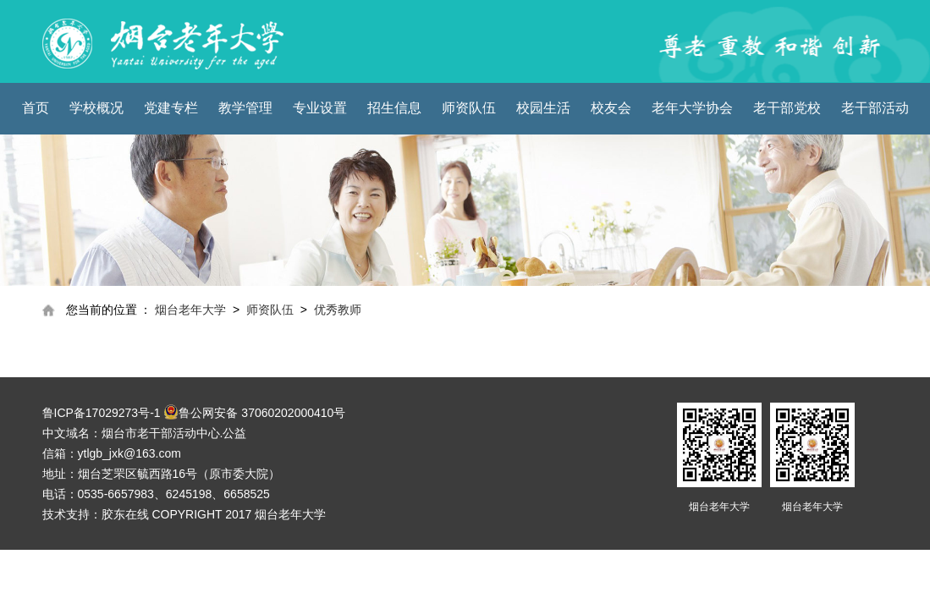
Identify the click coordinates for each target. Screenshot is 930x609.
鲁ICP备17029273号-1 (101, 413)
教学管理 (245, 108)
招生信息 (394, 108)
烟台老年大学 (190, 309)
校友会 (611, 108)
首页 (35, 108)
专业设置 (320, 108)
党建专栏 (171, 108)
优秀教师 (337, 309)
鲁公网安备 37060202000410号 (254, 412)
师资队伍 (469, 108)
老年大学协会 (692, 108)
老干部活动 (875, 108)
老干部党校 (787, 108)
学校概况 (96, 108)
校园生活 (543, 108)
